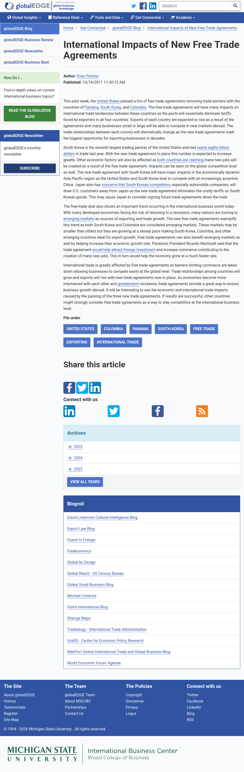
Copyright (134, 695)
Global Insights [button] (24, 17)
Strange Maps (79, 618)
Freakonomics (79, 551)
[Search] (194, 6)
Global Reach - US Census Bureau (95, 573)
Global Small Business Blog (90, 584)
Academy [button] (183, 17)
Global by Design (81, 562)
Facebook (195, 701)
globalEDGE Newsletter (23, 51)
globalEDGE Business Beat (26, 62)
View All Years (85, 481)
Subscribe (30, 168)
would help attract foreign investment (123, 249)
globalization (128, 284)
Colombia (138, 107)
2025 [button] (74, 446)
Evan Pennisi (87, 76)
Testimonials (14, 707)
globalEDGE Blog (18, 28)
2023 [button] (74, 469)
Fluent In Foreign (81, 540)
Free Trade (204, 329)
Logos (131, 713)
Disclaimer (135, 701)
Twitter (192, 695)
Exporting (76, 342)
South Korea (110, 107)
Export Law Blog (81, 528)
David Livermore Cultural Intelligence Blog (102, 517)
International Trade (118, 342)
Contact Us (74, 713)
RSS (190, 719)
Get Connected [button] (147, 17)
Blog (190, 713)
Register (11, 713)
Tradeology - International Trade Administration (107, 629)
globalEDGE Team (80, 695)
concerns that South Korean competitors (136, 184)
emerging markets (78, 219)
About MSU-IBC (78, 701)
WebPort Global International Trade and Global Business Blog (118, 652)
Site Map (11, 719)
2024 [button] (74, 458)
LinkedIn (194, 707)
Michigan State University (51, 729)
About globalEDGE (19, 695)
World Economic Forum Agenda (94, 663)
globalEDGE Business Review (28, 40)
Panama (92, 107)
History (10, 701)
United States (108, 101)
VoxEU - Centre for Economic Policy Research (105, 640)
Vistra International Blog (87, 607)
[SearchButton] (235, 6)
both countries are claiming (180, 160)
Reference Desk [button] (65, 17)
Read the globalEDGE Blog (30, 113)
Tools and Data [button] (106, 17)
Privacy (132, 707)
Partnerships (75, 707)
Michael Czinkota (81, 596)
